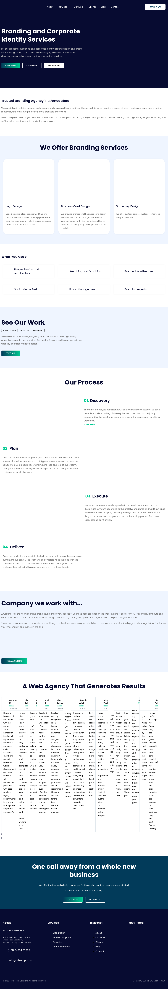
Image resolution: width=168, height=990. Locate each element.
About (50, 6)
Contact (115, 6)
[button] (63, 7)
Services (63, 6)
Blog (103, 6)
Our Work (78, 6)
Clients (92, 6)
